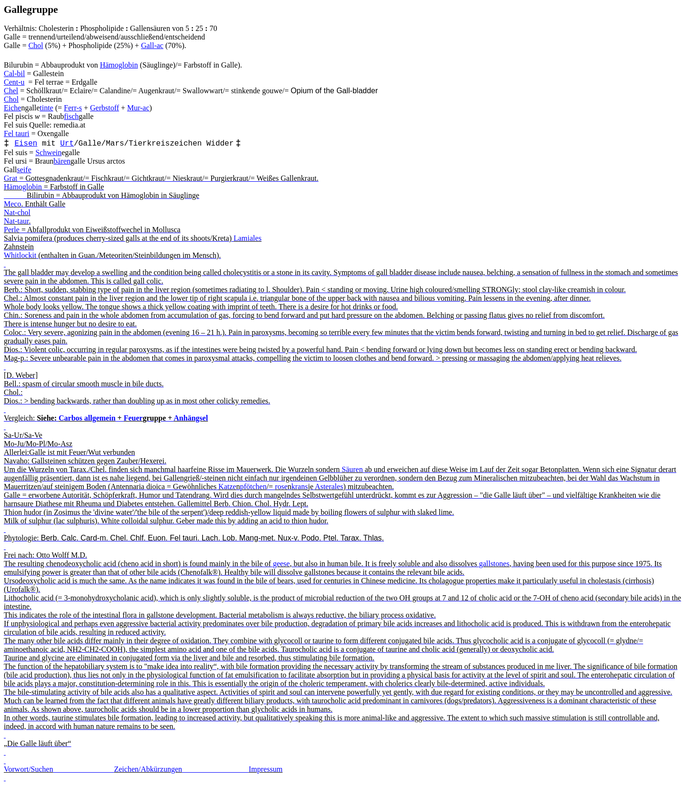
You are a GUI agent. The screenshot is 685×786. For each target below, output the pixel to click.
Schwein (48, 152)
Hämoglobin (119, 65)
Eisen (25, 143)
